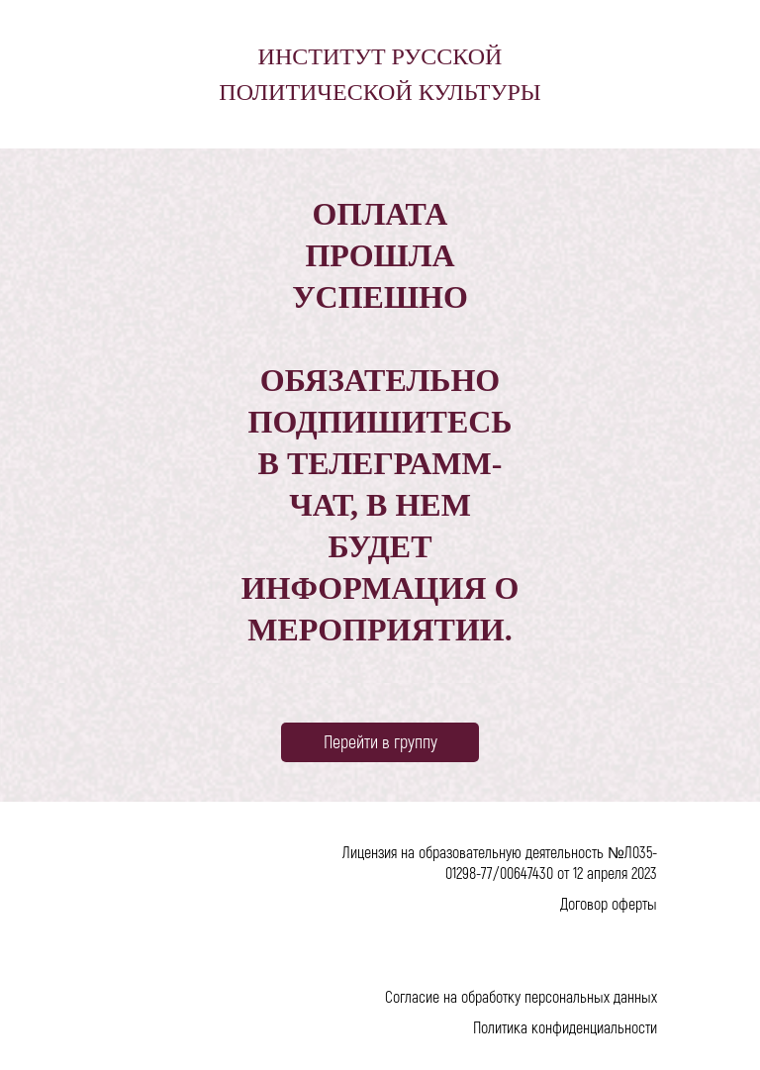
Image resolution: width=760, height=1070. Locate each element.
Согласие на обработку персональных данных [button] (521, 996)
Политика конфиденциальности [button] (565, 1027)
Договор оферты (608, 903)
